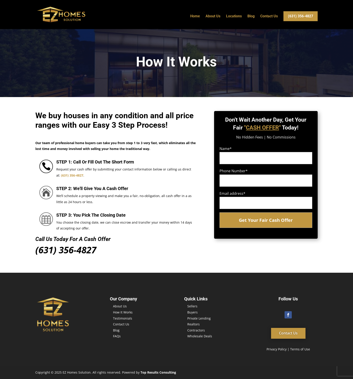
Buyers (192, 312)
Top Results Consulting (158, 372)
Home (195, 16)
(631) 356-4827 (300, 16)
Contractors (196, 330)
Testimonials (122, 318)
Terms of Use (300, 349)
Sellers (192, 306)
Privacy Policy (277, 349)
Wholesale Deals (199, 336)
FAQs (117, 336)
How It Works (123, 312)
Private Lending (199, 318)
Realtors (193, 324)
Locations (234, 16)
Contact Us (269, 16)
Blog (251, 16)
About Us (213, 16)
